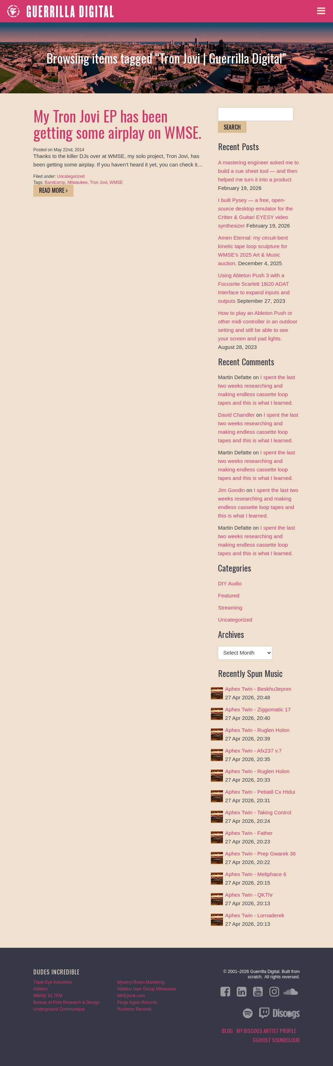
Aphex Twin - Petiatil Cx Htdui (260, 792)
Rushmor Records (134, 1009)
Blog (227, 1030)
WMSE (116, 182)
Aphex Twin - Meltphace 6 (255, 874)
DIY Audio (229, 583)
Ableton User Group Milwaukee (146, 988)
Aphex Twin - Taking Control (258, 812)
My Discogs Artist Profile (266, 1030)
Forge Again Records (137, 1002)
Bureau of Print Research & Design (66, 1002)
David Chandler (236, 415)
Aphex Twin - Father (249, 833)
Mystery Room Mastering (140, 982)
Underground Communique (59, 1009)
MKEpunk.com (131, 995)
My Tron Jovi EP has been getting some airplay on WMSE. (117, 124)
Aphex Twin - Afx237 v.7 (253, 751)
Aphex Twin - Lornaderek (254, 915)
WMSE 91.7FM (47, 995)
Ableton (40, 988)
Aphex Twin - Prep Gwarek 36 (260, 854)
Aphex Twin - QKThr (249, 895)
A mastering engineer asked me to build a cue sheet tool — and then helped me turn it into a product (258, 170)
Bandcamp (55, 182)
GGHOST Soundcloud (276, 1040)
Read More (53, 190)
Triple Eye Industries (52, 982)
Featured (228, 595)
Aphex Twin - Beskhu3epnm (258, 689)
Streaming (230, 608)
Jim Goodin (231, 490)
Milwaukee (77, 182)
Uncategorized (70, 176)
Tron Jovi (98, 182)
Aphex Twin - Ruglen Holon (257, 730)
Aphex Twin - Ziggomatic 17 (258, 709)
